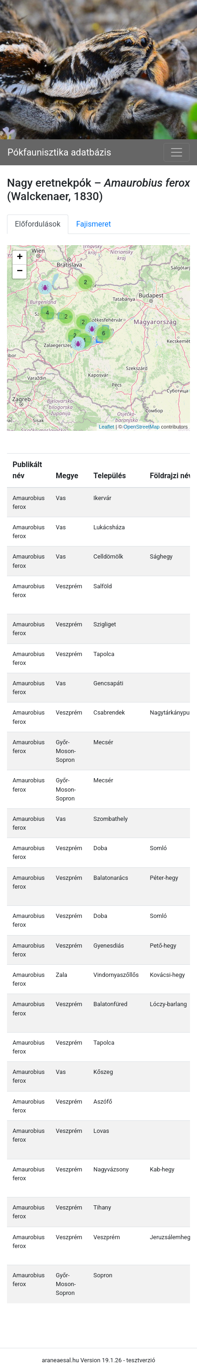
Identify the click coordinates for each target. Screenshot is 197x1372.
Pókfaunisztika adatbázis (59, 152)
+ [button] (20, 258)
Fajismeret (93, 224)
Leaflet (106, 426)
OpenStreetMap (142, 426)
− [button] (20, 272)
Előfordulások (37, 224)
